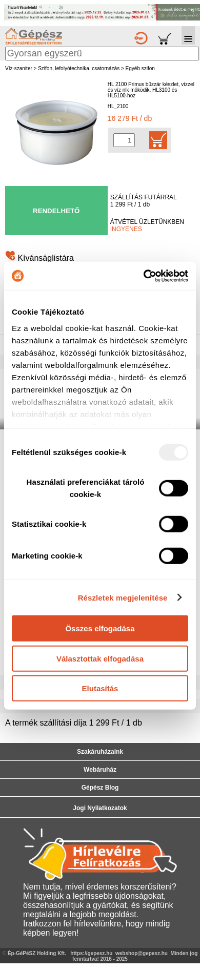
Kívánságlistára (39, 258)
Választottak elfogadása (100, 658)
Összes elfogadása (99, 628)
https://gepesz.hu (91, 953)
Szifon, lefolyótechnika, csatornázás (78, 68)
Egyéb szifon (140, 68)
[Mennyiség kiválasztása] (124, 140)
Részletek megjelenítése (123, 597)
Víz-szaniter (18, 68)
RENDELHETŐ (56, 211)
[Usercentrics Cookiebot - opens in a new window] (143, 275)
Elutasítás (100, 688)
